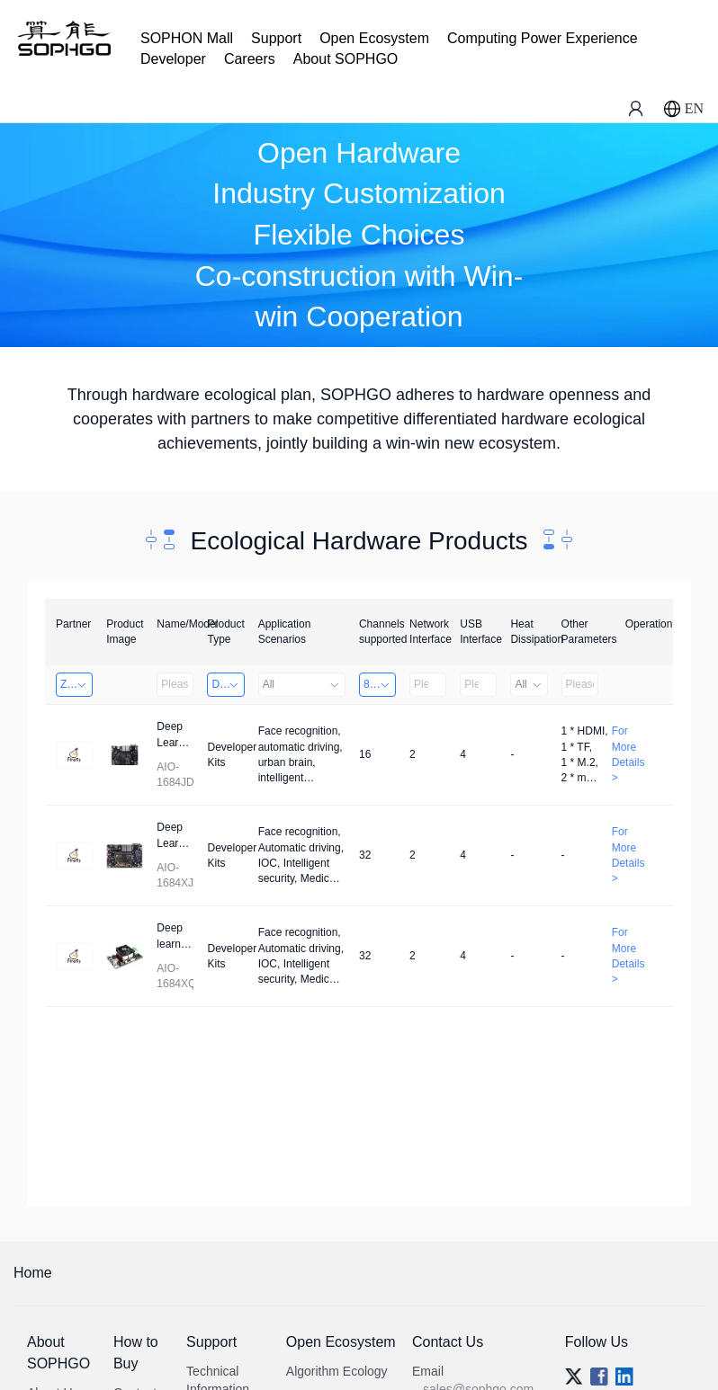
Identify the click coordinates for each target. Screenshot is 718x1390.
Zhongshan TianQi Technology (76, 684)
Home (32, 1272)
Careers (249, 59)
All (302, 684)
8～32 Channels (379, 684)
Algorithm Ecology (337, 1371)
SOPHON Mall (186, 38)
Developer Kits (227, 684)
